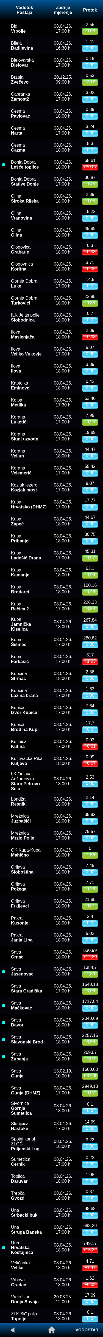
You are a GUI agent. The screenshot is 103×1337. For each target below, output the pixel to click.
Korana (19, 419)
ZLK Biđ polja (24, 1316)
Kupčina (19, 676)
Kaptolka (20, 385)
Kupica (24, 710)
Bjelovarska (22, 62)
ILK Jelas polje (25, 317)
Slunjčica (20, 1126)
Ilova (22, 334)
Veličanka (20, 1265)
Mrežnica (21, 818)
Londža (18, 801)
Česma (20, 113)
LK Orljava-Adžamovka (25, 781)
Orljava (22, 869)
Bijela (22, 45)
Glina (25, 198)
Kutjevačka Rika (27, 761)
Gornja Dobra (24, 300)
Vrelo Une (24, 1299)
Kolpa (18, 402)
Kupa (29, 504)
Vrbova (18, 1282)
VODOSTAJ (87, 1329)
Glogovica (20, 249)
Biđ (18, 28)
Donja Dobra (25, 164)
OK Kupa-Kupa (26, 852)
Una (24, 1212)
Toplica (19, 1179)
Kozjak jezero (24, 487)
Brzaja (20, 79)
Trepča (17, 1196)
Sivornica (21, 1108)
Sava (17, 954)
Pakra (19, 920)
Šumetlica (20, 1162)
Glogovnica (22, 266)
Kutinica (19, 744)
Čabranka (20, 96)
